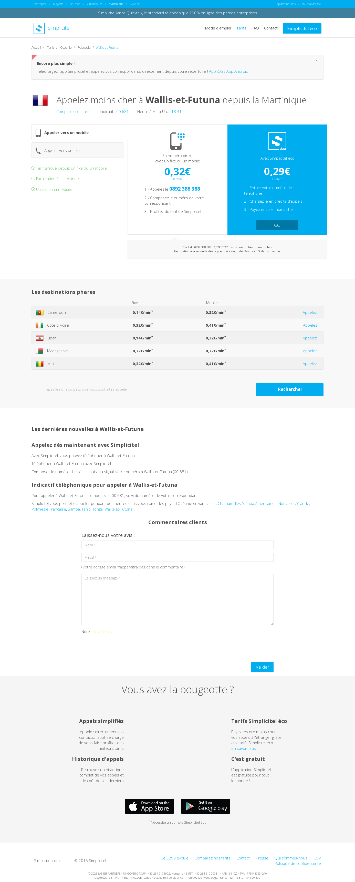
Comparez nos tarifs (212, 857)
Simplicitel (52, 27)
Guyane (135, 4)
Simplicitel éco (302, 28)
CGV (317, 857)
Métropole (40, 4)
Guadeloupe (94, 4)
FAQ (255, 27)
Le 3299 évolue (175, 857)
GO (277, 225)
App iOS (216, 71)
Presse (262, 857)
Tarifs (241, 27)
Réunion (75, 4)
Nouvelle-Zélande (293, 503)
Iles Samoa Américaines (256, 503)
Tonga (97, 508)
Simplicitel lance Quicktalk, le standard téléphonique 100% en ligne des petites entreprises (177, 12)
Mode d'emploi (218, 27)
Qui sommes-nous (291, 857)
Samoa (74, 508)
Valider (262, 667)
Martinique (116, 4)
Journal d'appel (311, 4)
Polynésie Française (49, 508)
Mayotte (58, 4)
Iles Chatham (222, 503)
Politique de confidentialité (298, 863)
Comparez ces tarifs (73, 111)
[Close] (316, 60)
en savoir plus (243, 748)
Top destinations (285, 4)
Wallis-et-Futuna (118, 508)
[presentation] (120, 648)
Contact (271, 27)
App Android (237, 71)
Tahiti (86, 508)
